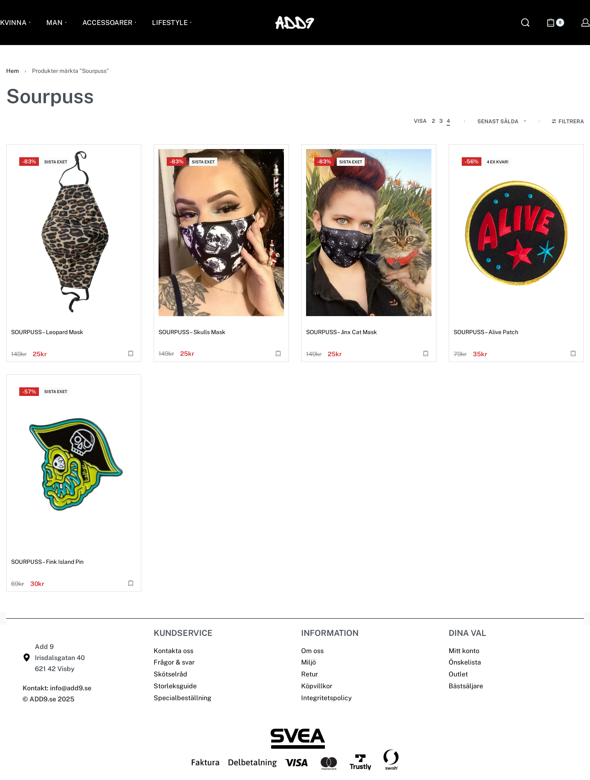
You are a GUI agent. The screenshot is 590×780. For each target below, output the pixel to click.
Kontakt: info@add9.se (57, 688)
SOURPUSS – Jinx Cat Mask (341, 332)
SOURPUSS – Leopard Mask (47, 332)
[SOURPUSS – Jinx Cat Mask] (368, 232)
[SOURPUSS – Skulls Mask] (221, 232)
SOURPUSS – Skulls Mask (192, 332)
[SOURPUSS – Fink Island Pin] (73, 462)
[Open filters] (568, 122)
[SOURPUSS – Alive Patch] (516, 232)
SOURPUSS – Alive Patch (486, 332)
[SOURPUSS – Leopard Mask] (73, 232)
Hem (12, 71)
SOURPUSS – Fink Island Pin (47, 561)
